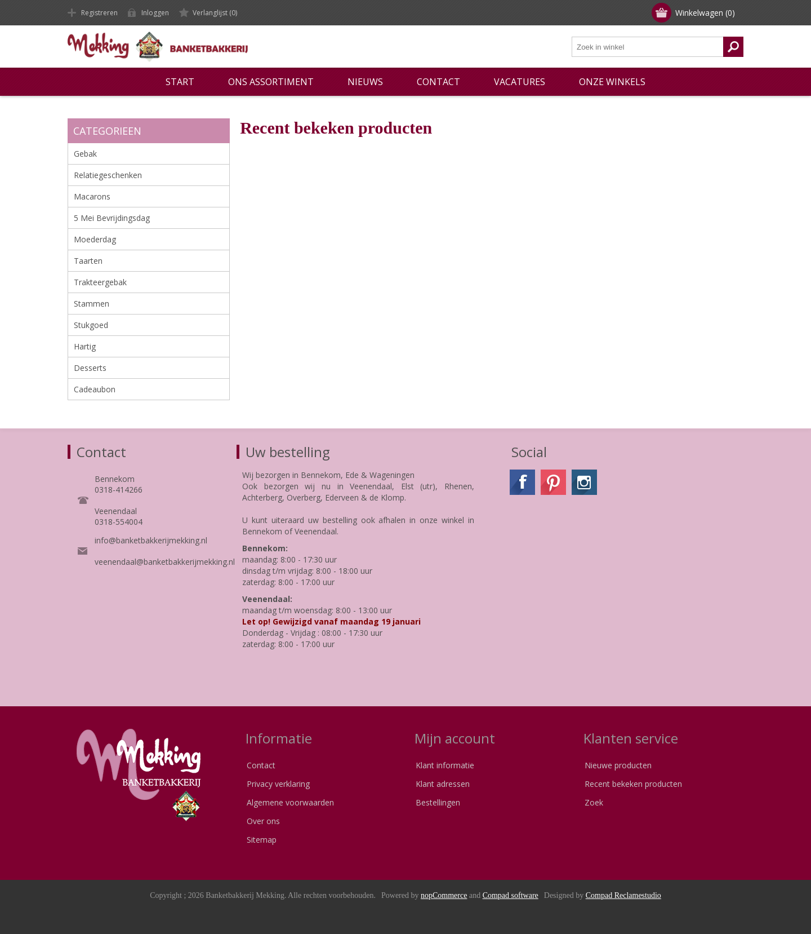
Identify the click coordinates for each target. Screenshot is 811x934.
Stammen (91, 303)
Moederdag (95, 239)
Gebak (85, 153)
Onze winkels (612, 82)
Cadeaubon (94, 389)
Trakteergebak (100, 282)
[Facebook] (522, 482)
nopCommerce (444, 895)
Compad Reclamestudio (623, 895)
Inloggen (155, 12)
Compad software (510, 895)
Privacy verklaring (278, 783)
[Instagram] (584, 482)
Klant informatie (445, 765)
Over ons (263, 821)
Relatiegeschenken (108, 175)
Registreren (99, 12)
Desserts (90, 367)
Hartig (85, 346)
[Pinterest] (553, 482)
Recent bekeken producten (633, 783)
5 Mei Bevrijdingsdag (112, 218)
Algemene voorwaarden (290, 802)
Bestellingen (438, 802)
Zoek (594, 802)
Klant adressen (443, 783)
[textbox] (648, 47)
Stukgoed (91, 325)
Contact (261, 765)
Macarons (92, 196)
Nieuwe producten (618, 765)
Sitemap (262, 839)
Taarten (88, 260)
